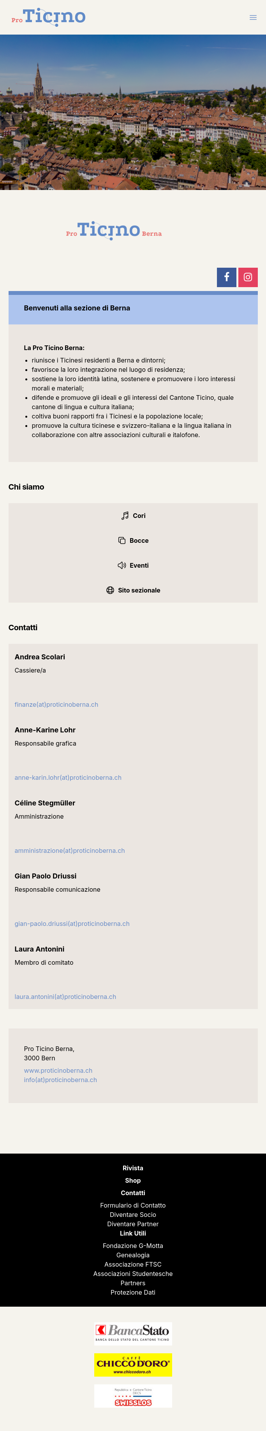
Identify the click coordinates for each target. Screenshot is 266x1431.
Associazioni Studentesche (133, 1274)
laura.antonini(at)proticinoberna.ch (65, 996)
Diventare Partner (133, 1224)
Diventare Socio (133, 1214)
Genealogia (133, 1255)
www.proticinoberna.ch (58, 1070)
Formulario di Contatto (133, 1205)
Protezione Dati (133, 1292)
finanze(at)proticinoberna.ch (57, 704)
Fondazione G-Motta (133, 1246)
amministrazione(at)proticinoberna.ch (70, 850)
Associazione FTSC (133, 1264)
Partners (133, 1283)
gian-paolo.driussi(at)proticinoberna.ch (72, 923)
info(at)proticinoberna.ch (60, 1080)
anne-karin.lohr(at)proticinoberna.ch (68, 777)
